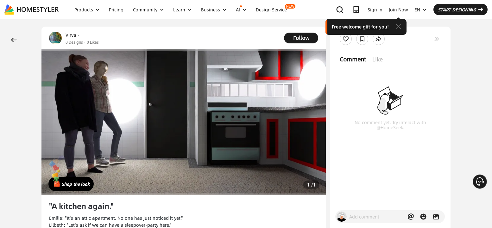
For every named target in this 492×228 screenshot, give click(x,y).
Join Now (398, 9)
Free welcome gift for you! (360, 26)
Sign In (375, 9)
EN (420, 9)
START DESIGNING (460, 9)
